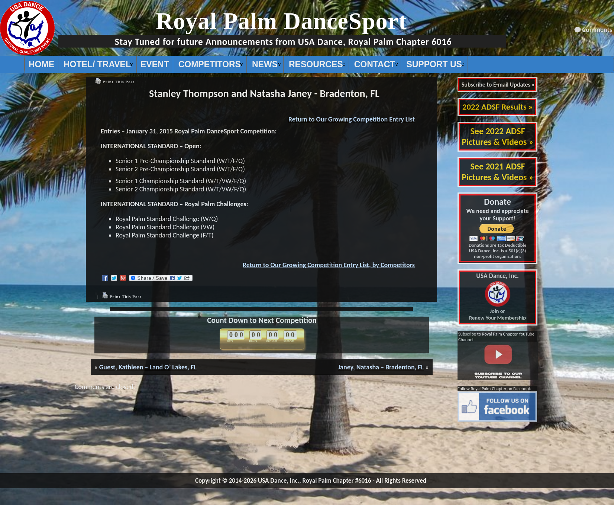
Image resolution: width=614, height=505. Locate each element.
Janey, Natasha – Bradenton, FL (381, 367)
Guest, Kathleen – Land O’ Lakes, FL (148, 367)
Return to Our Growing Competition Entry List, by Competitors (329, 265)
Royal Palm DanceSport (281, 21)
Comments (597, 30)
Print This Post (119, 82)
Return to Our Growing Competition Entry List (351, 119)
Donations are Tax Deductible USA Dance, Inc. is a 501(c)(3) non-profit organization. (497, 250)
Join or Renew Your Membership (497, 297)
